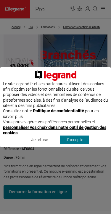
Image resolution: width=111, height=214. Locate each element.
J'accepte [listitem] (74, 145)
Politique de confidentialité (58, 116)
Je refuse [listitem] (39, 145)
